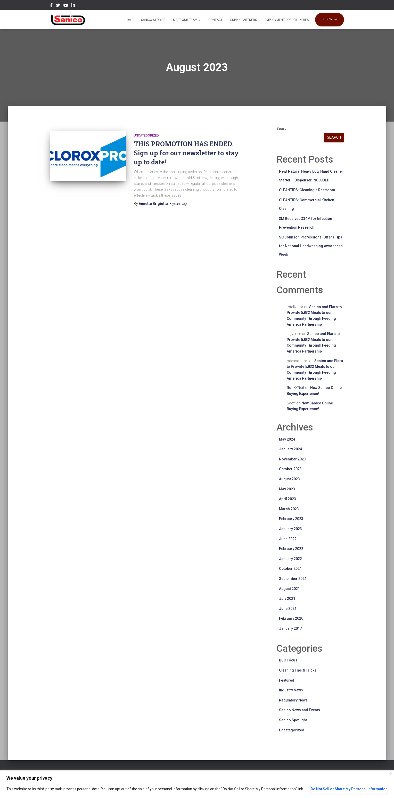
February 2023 (291, 519)
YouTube (65, 6)
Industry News (291, 690)
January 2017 (290, 628)
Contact (215, 20)
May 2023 (287, 489)
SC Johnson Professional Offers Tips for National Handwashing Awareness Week (311, 246)
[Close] (390, 773)
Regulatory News (293, 700)
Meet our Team (187, 20)
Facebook (51, 6)
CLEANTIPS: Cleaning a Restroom (307, 190)
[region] (197, 784)
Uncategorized (146, 135)
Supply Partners (243, 20)
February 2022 (291, 549)
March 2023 (289, 509)
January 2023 (290, 529)
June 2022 (288, 539)
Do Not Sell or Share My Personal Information (349, 789)
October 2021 (290, 568)
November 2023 (292, 459)
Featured (286, 680)
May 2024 (287, 439)
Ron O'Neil (295, 388)
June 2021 (288, 609)
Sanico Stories (153, 20)
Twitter (58, 6)
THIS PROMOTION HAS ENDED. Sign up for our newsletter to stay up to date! (186, 153)
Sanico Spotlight (293, 720)
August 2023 (289, 479)
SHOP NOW (330, 19)
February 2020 (291, 618)
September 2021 (293, 579)
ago (178, 204)
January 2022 (290, 559)
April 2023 (287, 499)
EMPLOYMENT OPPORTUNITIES (287, 20)
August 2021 (289, 589)
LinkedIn (73, 6)
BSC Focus (288, 660)
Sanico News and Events (299, 710)
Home (129, 20)
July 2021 (287, 598)
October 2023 (290, 469)
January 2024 (290, 449)
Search (282, 128)
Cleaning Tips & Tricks (297, 670)
